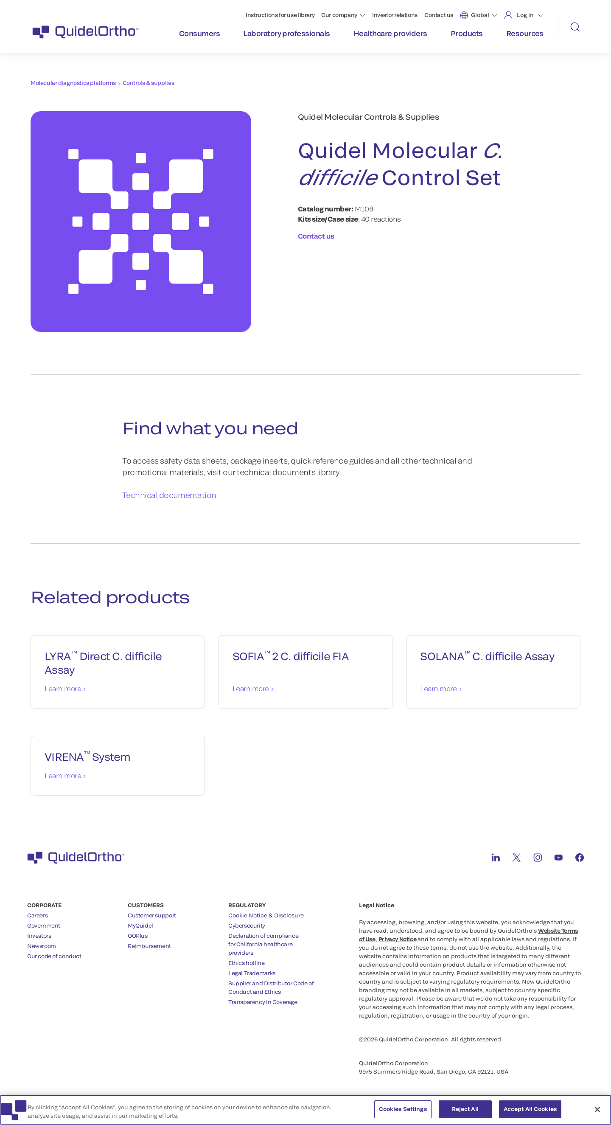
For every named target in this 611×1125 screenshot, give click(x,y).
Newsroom (41, 945)
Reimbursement (149, 945)
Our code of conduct (54, 956)
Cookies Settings (403, 1110)
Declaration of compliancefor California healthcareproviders (263, 944)
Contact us (438, 14)
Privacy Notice (397, 939)
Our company (339, 14)
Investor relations (395, 14)
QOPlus (138, 935)
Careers (37, 915)
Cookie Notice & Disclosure (266, 915)
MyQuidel (140, 925)
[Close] (597, 1110)
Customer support (152, 915)
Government (43, 925)
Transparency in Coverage (262, 1001)
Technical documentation (169, 495)
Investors (39, 935)
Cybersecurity (246, 925)
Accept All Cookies (530, 1110)
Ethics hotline (246, 962)
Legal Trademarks (251, 973)
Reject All (465, 1110)
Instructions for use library (280, 14)
